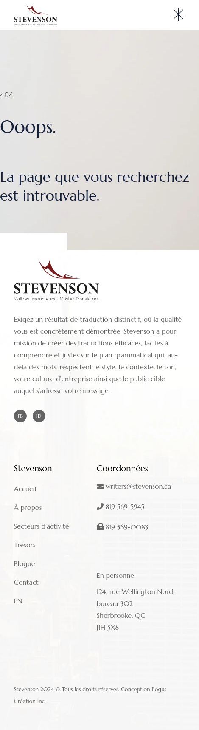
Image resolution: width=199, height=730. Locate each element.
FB (20, 416)
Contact (26, 582)
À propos (28, 507)
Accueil (25, 488)
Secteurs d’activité (41, 526)
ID (39, 416)
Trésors (25, 544)
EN (18, 601)
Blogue (24, 563)
